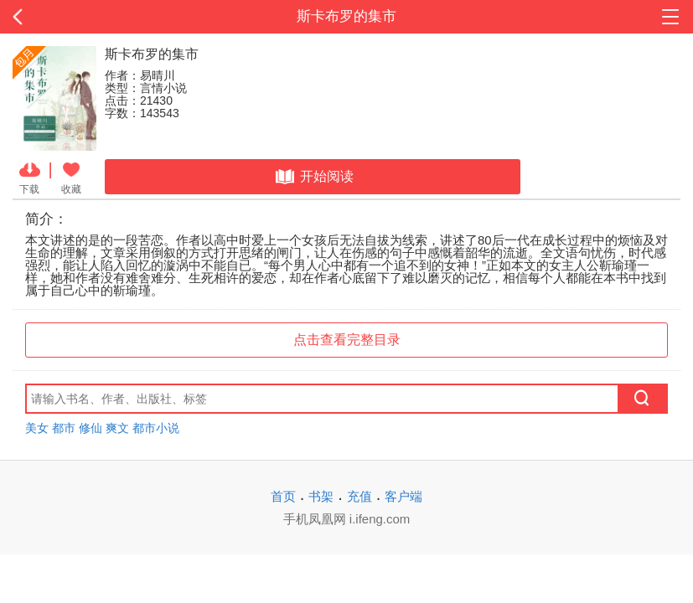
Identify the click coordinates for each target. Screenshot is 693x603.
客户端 (403, 496)
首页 (283, 496)
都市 (63, 428)
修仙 (90, 428)
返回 (69, 17)
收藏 (71, 176)
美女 (37, 428)
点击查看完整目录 (347, 339)
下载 (29, 176)
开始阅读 (313, 176)
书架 (321, 496)
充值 (359, 496)
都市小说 (155, 428)
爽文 (117, 428)
